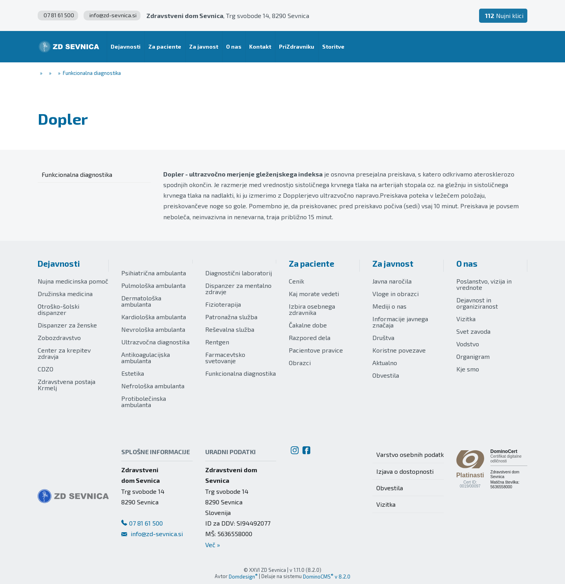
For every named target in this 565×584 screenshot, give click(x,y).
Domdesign (243, 576)
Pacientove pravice (316, 350)
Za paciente (311, 263)
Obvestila (385, 375)
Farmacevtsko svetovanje (225, 357)
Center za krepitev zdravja (64, 353)
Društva (383, 337)
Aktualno (384, 362)
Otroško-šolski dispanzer (58, 309)
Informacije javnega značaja (400, 322)
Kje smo (467, 369)
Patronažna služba (231, 316)
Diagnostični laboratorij (238, 273)
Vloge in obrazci (395, 293)
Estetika (132, 373)
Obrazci (300, 362)
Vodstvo (467, 343)
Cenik (296, 281)
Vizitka (466, 318)
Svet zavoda (473, 331)
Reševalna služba (229, 329)
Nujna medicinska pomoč (73, 281)
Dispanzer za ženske (67, 325)
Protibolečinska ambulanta (143, 401)
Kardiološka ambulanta (153, 316)
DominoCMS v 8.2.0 (326, 576)
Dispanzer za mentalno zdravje (238, 288)
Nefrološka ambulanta (152, 385)
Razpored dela (309, 337)
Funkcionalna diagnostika (240, 373)
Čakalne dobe (308, 325)
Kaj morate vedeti (314, 293)
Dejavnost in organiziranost (477, 303)
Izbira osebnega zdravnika (312, 309)
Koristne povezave (399, 350)
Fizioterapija (223, 304)
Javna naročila (392, 281)
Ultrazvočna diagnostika (155, 342)
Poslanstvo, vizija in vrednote (484, 284)
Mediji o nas (389, 306)
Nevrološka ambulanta (153, 329)
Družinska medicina (65, 293)
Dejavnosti (59, 263)
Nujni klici (504, 15)
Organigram (473, 356)
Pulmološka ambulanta (153, 285)
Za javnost (393, 263)
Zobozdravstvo (59, 337)
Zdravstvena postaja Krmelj (66, 384)
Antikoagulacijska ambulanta (145, 357)
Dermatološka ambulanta (141, 301)
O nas (467, 263)
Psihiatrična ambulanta (153, 273)
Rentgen (217, 342)
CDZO (45, 369)
